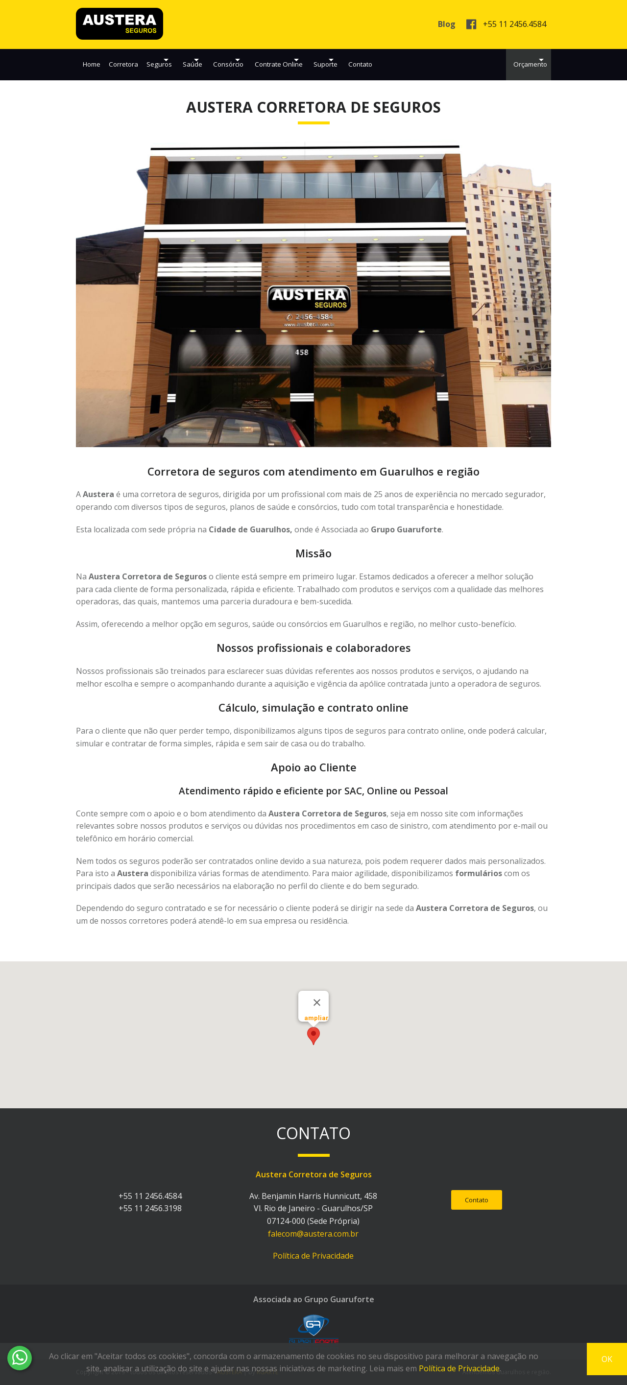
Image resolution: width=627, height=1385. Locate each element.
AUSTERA (119, 24)
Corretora (128, 60)
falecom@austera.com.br (313, 1233)
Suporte (388, 60)
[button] (313, 1036)
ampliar (316, 1018)
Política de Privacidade (313, 1255)
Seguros (169, 60)
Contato (437, 60)
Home (91, 60)
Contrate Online (328, 60)
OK (607, 1359)
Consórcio (263, 60)
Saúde (214, 60)
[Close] (317, 1002)
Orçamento (516, 60)
